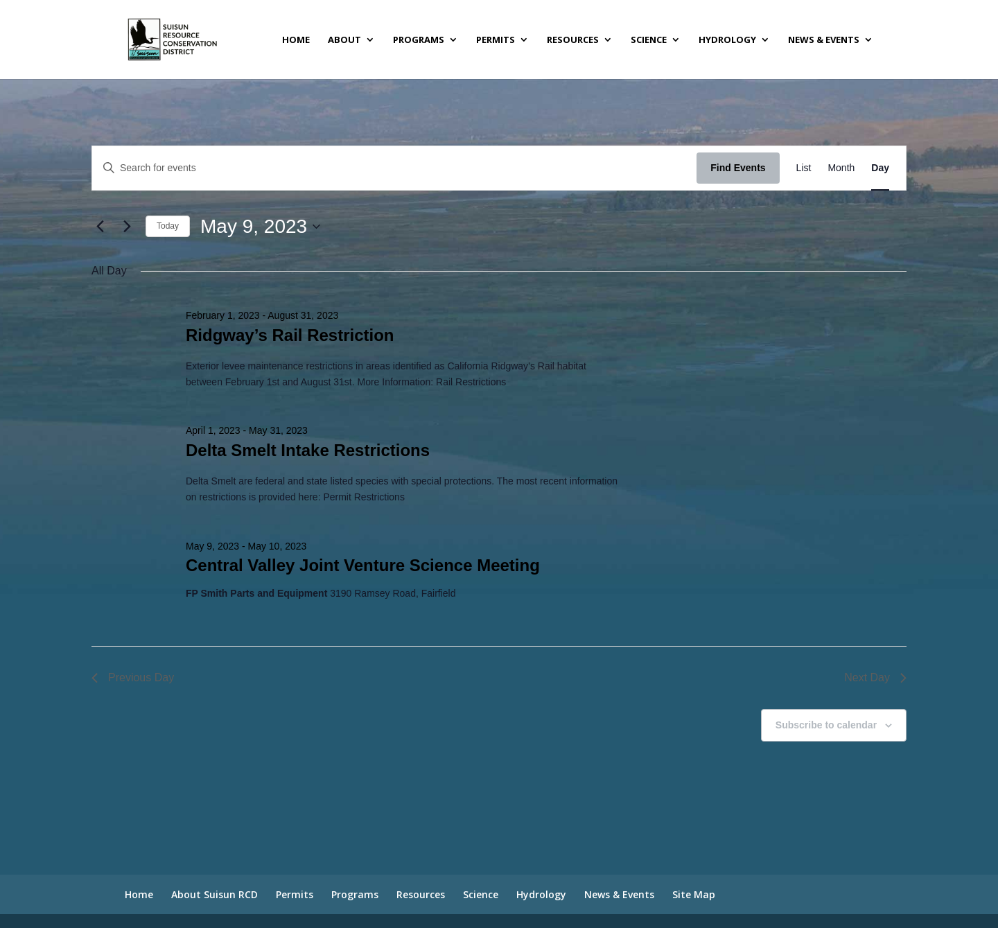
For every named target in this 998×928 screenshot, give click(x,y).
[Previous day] (99, 226)
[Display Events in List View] (804, 168)
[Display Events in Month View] (841, 168)
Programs (418, 40)
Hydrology (727, 40)
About (344, 40)
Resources (573, 40)
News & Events (823, 40)
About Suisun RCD (214, 894)
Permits (495, 40)
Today (168, 226)
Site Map (693, 894)
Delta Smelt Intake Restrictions (308, 450)
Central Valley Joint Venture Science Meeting (363, 565)
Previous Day (132, 677)
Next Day (875, 677)
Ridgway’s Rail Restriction (290, 335)
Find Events (737, 167)
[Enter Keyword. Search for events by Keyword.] (394, 168)
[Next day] (127, 226)
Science (649, 40)
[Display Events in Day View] (880, 168)
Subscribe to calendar (826, 724)
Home (296, 40)
